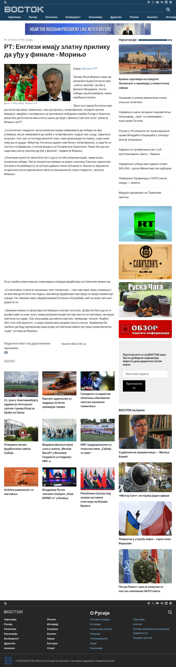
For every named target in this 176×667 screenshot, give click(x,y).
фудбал (9, 360)
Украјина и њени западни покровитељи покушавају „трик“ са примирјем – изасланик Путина (145, 116)
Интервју (52, 624)
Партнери (138, 619)
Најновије (14, 17)
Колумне (52, 629)
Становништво (99, 638)
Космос (52, 633)
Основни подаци (100, 619)
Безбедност (73, 17)
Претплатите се (134, 385)
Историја (95, 624)
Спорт (29, 39)
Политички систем (101, 629)
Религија (95, 633)
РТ (95, 68)
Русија (33, 17)
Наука (50, 638)
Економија (95, 17)
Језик (93, 643)
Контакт (137, 624)
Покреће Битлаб (142, 638)
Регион (134, 17)
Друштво (116, 17)
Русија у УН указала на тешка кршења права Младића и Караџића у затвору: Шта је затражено (144, 135)
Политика (51, 17)
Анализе (152, 17)
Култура (52, 643)
